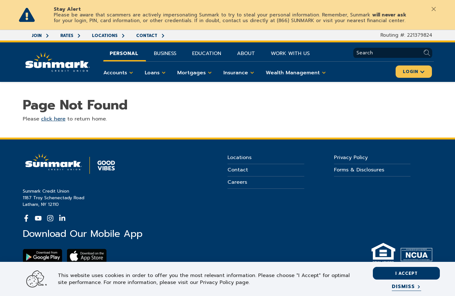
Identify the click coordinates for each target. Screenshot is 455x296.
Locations (108, 36)
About (246, 53)
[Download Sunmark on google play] (42, 256)
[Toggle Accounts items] (131, 73)
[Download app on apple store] (86, 256)
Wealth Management (297, 73)
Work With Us (290, 53)
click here (53, 119)
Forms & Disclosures (359, 170)
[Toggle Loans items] (164, 73)
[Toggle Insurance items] (252, 73)
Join (41, 36)
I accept (406, 273)
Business (165, 53)
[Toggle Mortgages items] (210, 73)
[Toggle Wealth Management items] (324, 73)
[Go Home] (57, 61)
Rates (70, 36)
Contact (150, 36)
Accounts (119, 73)
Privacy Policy (351, 157)
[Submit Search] (428, 53)
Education (206, 53)
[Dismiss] (406, 287)
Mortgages (195, 73)
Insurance (239, 73)
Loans (156, 73)
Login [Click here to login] (414, 72)
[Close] (433, 8)
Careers (237, 182)
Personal (124, 53)
